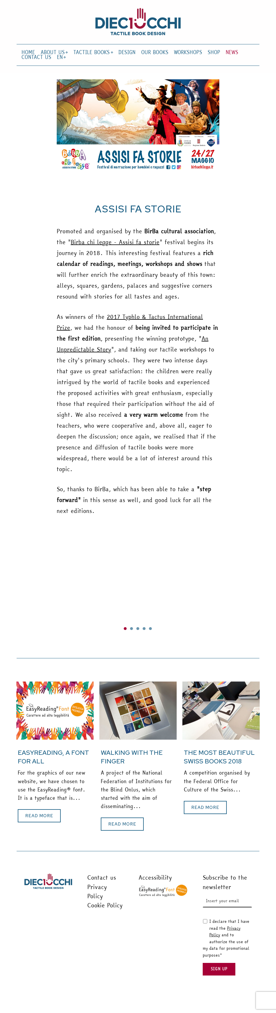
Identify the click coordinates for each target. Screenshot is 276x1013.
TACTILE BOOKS (92, 52)
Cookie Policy (105, 905)
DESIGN (126, 52)
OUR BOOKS (154, 52)
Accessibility (155, 877)
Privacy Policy (97, 891)
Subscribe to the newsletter (225, 882)
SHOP (214, 52)
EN (61, 57)
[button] (125, 628)
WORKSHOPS (188, 52)
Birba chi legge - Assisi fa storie (115, 242)
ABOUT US (54, 52)
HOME (28, 52)
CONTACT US (36, 57)
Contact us (101, 877)
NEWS (232, 52)
